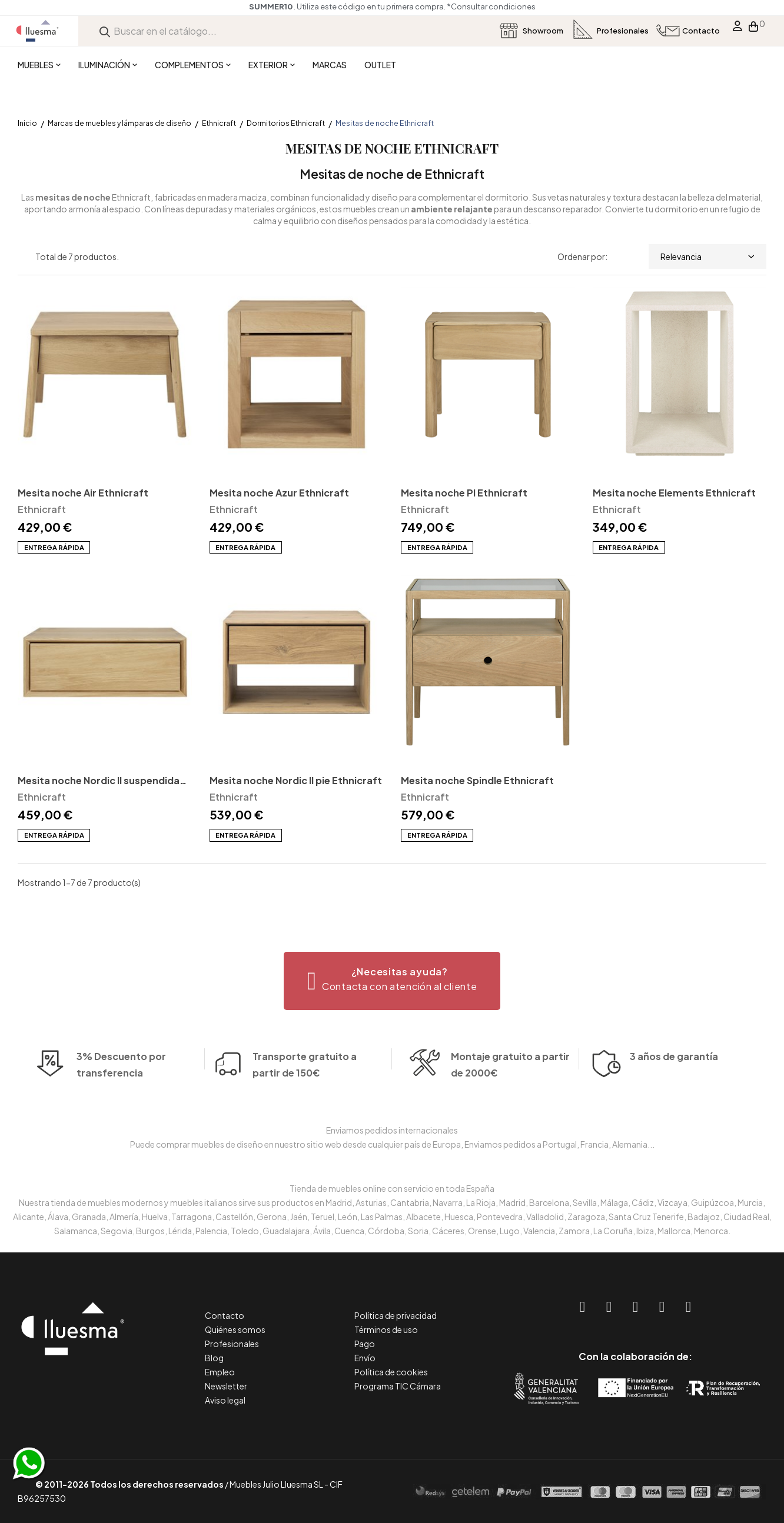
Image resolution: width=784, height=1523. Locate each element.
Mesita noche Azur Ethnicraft (279, 492)
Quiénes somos (235, 1329)
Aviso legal (225, 1400)
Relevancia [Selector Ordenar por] (707, 256)
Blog (214, 1357)
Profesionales (232, 1343)
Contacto (224, 1315)
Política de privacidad (395, 1315)
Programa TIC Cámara (397, 1386)
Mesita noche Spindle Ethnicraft (477, 780)
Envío (365, 1357)
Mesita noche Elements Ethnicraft (674, 492)
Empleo (220, 1372)
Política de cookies (391, 1372)
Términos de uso (386, 1329)
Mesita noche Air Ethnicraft (83, 492)
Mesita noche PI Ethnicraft (464, 492)
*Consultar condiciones (491, 6)
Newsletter (226, 1386)
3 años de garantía (674, 1073)
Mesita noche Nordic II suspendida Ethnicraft (99, 781)
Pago (364, 1343)
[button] (392, 981)
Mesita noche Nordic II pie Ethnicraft (296, 780)
